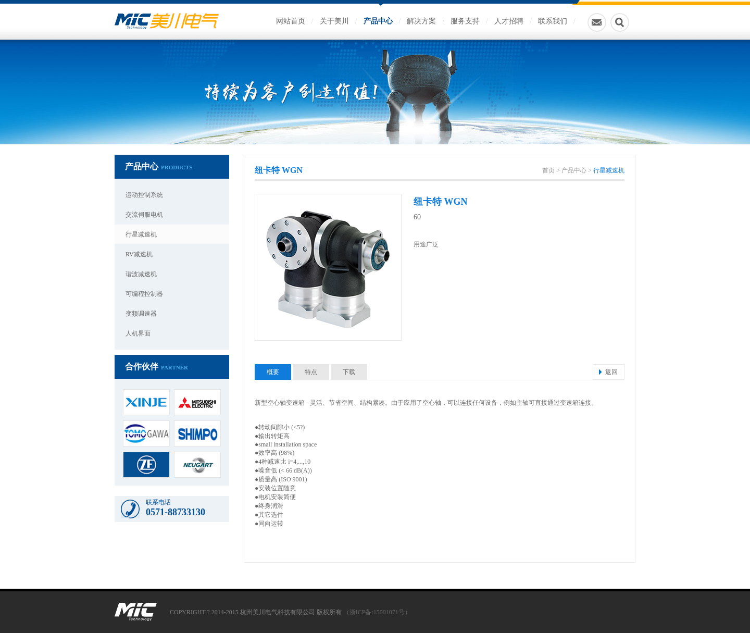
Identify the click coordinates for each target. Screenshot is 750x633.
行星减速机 (141, 234)
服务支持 (465, 21)
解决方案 (421, 21)
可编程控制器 (144, 293)
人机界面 (138, 333)
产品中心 (378, 21)
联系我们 (552, 21)
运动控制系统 (144, 194)
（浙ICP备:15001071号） (377, 612)
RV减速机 (139, 254)
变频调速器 (141, 313)
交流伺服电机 (144, 214)
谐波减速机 (141, 274)
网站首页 (290, 21)
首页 (548, 170)
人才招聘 (508, 21)
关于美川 (334, 21)
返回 (611, 372)
